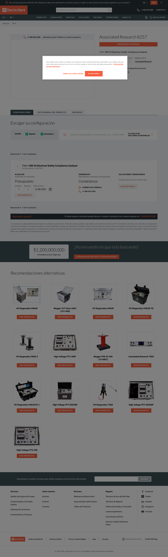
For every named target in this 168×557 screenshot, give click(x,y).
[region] (85, 68)
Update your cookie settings (73, 73)
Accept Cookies (93, 73)
